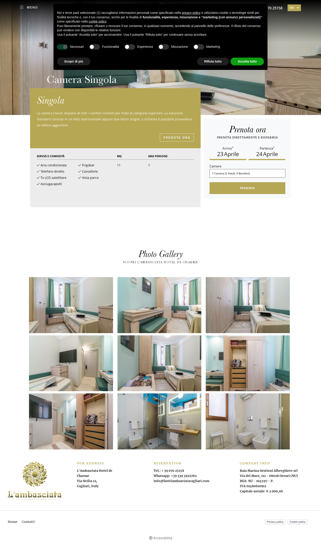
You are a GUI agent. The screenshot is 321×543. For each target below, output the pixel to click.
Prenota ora (176, 137)
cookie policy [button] (97, 21)
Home (12, 522)
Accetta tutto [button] (247, 61)
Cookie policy (298, 521)
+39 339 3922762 (184, 476)
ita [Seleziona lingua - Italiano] (292, 8)
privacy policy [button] (191, 13)
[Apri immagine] (71, 305)
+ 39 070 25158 (172, 471)
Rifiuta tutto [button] (213, 61)
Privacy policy (275, 521)
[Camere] (247, 173)
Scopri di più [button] (73, 61)
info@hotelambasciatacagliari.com (181, 481)
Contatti (28, 522)
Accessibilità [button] (162, 538)
